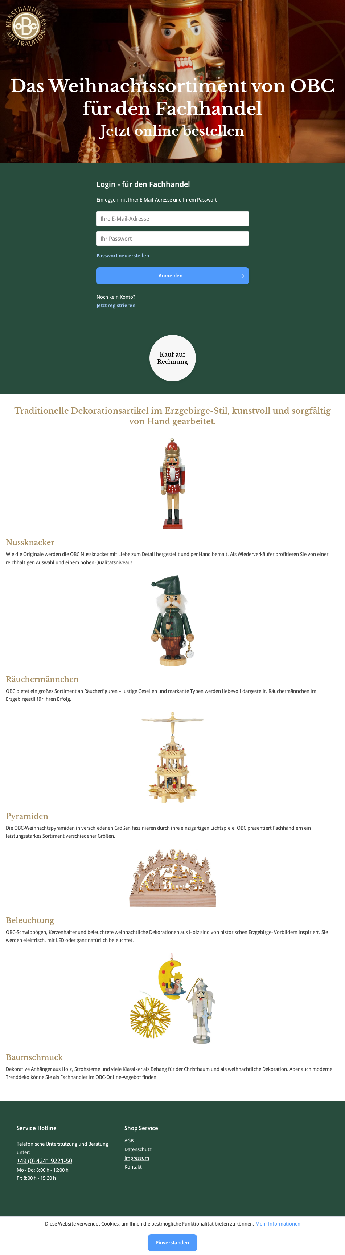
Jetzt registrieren (115, 305)
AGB (129, 1140)
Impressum (136, 1157)
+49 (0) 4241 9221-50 (44, 1161)
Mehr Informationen (277, 1223)
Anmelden (201, 274)
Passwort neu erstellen (122, 255)
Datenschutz (138, 1149)
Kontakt (133, 1166)
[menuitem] (172, 1140)
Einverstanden (172, 1242)
